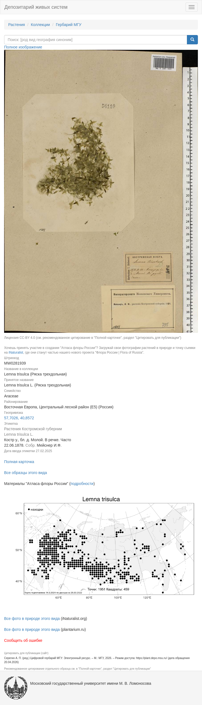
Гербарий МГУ (68, 24)
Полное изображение (23, 47)
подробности (81, 483)
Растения (16, 24)
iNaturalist (15, 352)
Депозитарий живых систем (35, 7)
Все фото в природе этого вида (32, 618)
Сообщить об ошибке (23, 640)
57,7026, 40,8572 (19, 418)
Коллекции (40, 24)
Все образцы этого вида (25, 472)
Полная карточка (19, 462)
